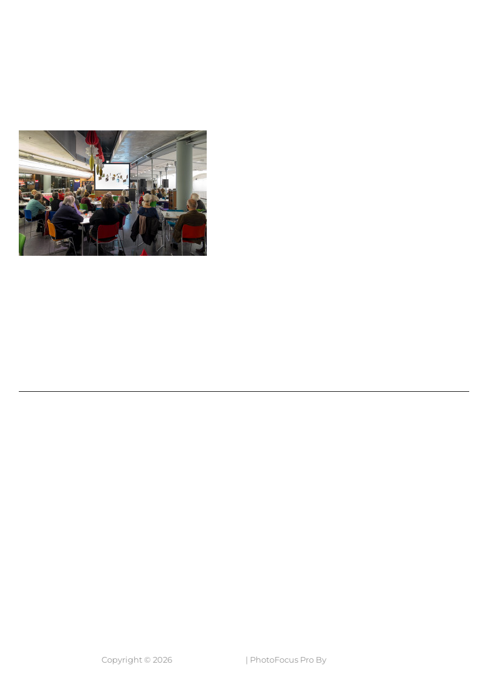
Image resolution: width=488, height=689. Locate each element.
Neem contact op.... (83, 580)
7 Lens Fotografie (62, 21)
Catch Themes (357, 660)
